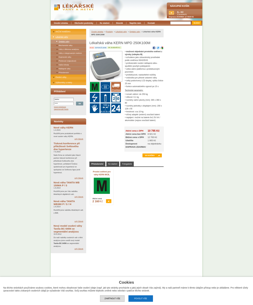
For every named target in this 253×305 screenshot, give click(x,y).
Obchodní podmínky (84, 23)
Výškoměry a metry (64, 82)
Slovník (119, 23)
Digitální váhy (64, 41)
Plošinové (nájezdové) (67, 61)
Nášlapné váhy (65, 69)
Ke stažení (104, 23)
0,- (178, 12)
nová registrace (60, 107)
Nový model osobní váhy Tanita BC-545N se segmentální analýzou (68, 228)
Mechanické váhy (65, 45)
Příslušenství (64, 73)
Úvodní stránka (61, 23)
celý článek (79, 139)
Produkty (109, 32)
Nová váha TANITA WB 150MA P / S (67, 184)
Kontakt (151, 23)
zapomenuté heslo (61, 109)
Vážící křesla (64, 65)
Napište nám (135, 23)
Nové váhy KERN (63, 127)
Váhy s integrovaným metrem (70, 53)
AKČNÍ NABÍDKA (63, 32)
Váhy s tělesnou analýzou (69, 49)
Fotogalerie (127, 164)
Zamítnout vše (112, 298)
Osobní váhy (61, 77)
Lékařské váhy (62, 37)
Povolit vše (140, 298)
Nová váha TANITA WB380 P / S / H (64, 202)
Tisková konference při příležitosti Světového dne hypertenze (67, 146)
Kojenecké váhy (65, 57)
